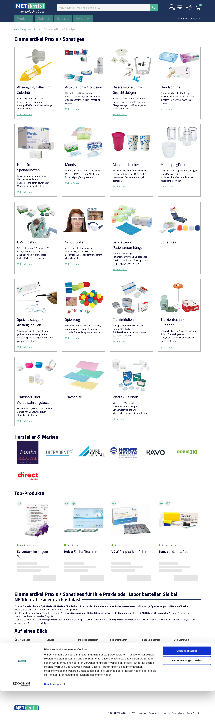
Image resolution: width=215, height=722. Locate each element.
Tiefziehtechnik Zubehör (172, 322)
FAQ (49, 668)
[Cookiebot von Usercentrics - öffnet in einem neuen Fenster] (21, 715)
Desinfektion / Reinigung (90, 655)
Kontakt (19, 651)
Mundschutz (74, 164)
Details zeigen (52, 715)
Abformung (83, 648)
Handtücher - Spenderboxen (28, 167)
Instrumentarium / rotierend (87, 663)
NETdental (20, 648)
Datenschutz (21, 661)
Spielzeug (72, 319)
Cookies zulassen (187, 682)
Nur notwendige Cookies (187, 691)
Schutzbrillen (75, 242)
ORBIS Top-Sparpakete (58, 658)
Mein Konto (52, 648)
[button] (171, 7)
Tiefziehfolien (123, 319)
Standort (19, 655)
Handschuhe (170, 87)
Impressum (20, 668)
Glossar (50, 671)
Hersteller (51, 655)
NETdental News (23, 658)
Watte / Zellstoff (125, 397)
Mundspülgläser (173, 164)
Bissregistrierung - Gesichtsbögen (127, 89)
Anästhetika (84, 651)
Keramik (82, 668)
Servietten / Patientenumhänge (128, 244)
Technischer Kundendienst (60, 661)
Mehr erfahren (24, 114)
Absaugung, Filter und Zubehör (34, 89)
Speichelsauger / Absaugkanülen (30, 322)
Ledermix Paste (174, 551)
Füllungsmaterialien (88, 658)
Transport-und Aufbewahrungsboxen (34, 399)
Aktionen (51, 651)
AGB (17, 665)
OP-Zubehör (27, 242)
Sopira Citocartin (80, 551)
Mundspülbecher (126, 164)
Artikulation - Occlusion (83, 87)
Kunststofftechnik (87, 671)
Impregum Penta (32, 554)
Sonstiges (168, 242)
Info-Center (52, 665)
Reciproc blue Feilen (129, 551)
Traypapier (73, 397)
